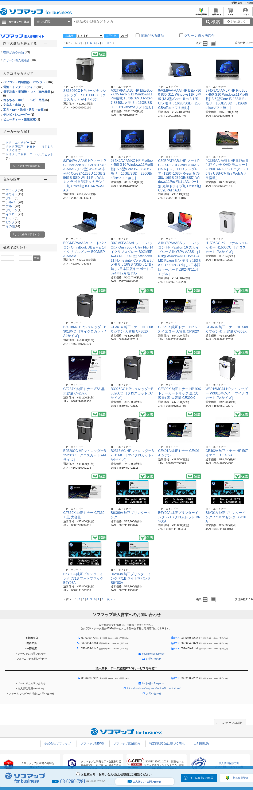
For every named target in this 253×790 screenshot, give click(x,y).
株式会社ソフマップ (57, 743)
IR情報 (249, 2)
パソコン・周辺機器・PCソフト (28, 82)
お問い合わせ (153, 658)
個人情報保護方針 (229, 763)
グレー (12, 198)
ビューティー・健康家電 (21, 119)
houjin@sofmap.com (153, 653)
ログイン (245, 13)
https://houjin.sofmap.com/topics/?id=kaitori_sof (153, 688)
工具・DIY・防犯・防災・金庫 (25, 109)
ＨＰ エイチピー (21, 142)
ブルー (13, 206)
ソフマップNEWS (92, 743)
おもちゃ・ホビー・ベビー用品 (26, 100)
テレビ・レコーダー (18, 114)
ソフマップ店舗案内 (126, 743)
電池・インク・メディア (23, 87)
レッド (12, 218)
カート (230, 13)
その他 (13, 226)
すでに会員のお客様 (201, 777)
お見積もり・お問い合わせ (144, 781)
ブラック (14, 190)
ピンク (13, 222)
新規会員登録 (201, 13)
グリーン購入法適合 (20, 60)
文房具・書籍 (14, 105)
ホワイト (14, 194)
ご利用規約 (236, 2)
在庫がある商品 (16, 52)
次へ (109, 42)
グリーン (13, 210)
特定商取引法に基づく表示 (167, 743)
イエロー (14, 214)
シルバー (14, 202)
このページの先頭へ (232, 722)
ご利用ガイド (216, 13)
